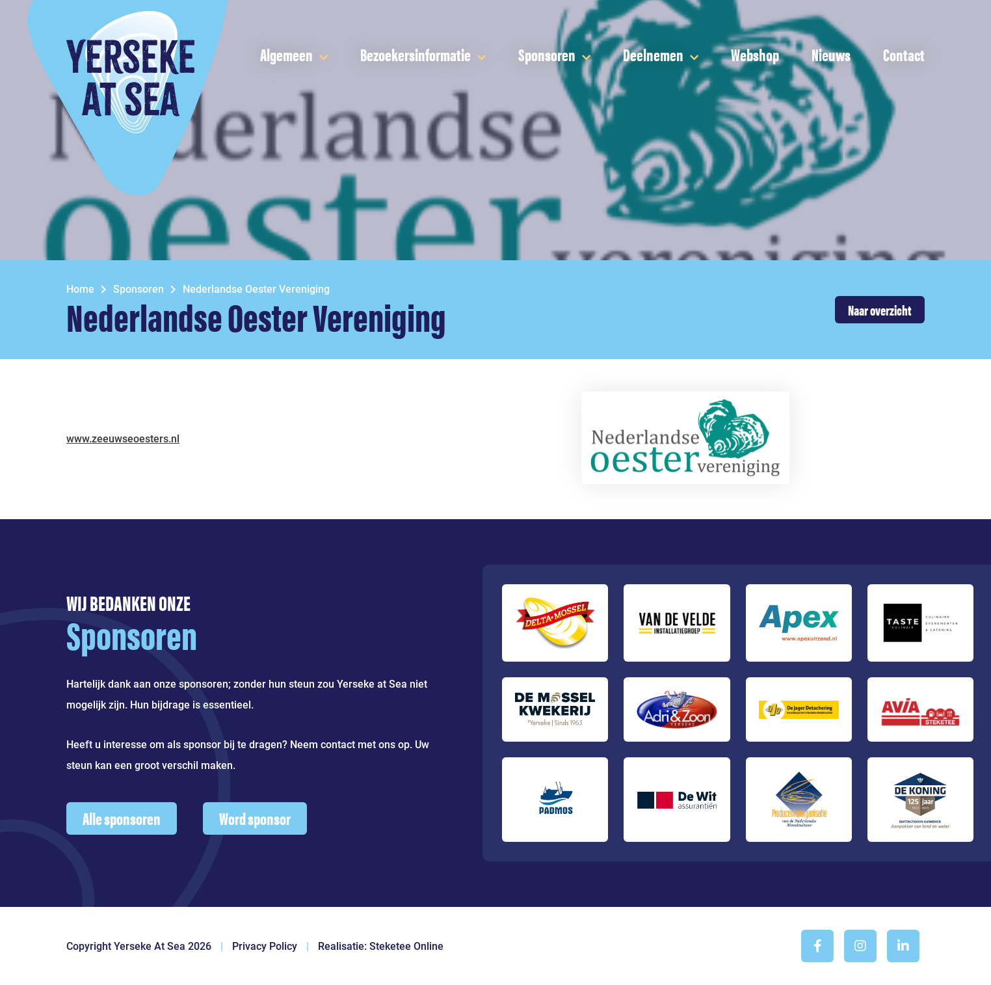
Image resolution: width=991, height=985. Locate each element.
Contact (904, 54)
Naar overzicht (880, 309)
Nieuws (831, 54)
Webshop (755, 54)
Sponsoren (546, 54)
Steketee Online (406, 946)
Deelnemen (653, 54)
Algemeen (286, 54)
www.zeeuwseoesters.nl (122, 439)
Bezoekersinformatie (415, 54)
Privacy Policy (264, 946)
